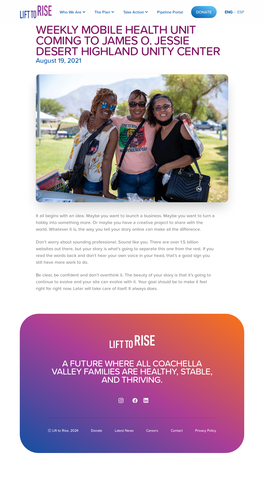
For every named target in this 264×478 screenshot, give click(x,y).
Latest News (124, 430)
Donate (204, 12)
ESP (240, 12)
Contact (177, 430)
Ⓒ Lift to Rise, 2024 (63, 430)
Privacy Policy (205, 430)
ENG (228, 12)
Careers (152, 430)
